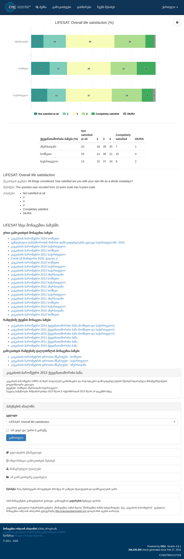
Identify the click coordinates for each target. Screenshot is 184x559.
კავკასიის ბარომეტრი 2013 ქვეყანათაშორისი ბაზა (44, 337)
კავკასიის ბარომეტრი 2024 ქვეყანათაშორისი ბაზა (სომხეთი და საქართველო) (63, 325)
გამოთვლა (16, 437)
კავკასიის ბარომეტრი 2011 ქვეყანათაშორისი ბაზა (44, 341)
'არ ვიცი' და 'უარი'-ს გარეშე (26, 430)
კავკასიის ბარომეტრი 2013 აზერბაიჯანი (37, 274)
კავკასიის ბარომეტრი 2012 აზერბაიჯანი (37, 286)
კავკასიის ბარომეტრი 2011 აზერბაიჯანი (37, 298)
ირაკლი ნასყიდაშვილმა (28, 535)
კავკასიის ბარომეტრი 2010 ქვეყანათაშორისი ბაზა (44, 345)
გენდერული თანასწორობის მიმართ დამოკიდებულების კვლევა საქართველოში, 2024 (67, 242)
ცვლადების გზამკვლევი (24, 452)
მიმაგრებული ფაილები (23, 469)
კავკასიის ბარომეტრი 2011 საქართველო (38, 294)
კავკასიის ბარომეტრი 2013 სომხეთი (35, 278)
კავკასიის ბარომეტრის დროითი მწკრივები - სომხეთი (46, 356)
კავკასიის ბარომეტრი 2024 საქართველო (38, 246)
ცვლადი (11, 415)
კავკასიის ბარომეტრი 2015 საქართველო (38, 266)
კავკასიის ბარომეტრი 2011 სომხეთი (35, 302)
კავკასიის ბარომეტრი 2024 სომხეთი (35, 238)
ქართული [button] (170, 7)
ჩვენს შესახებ (106, 7)
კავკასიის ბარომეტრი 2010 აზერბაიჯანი (37, 310)
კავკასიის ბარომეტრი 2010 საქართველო (38, 306)
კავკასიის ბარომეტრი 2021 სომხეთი (35, 250)
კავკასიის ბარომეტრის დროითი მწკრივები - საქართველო (49, 360)
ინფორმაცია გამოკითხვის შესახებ (30, 460)
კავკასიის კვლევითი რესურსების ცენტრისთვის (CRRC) (34, 532)
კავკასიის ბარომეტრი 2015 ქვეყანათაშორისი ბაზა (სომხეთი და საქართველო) (63, 333)
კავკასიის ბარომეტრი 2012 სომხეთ (34, 290)
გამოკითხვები (61, 7)
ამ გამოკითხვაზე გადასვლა (26, 477)
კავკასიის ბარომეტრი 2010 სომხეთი (35, 314)
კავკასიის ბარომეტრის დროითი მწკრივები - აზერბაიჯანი (48, 364)
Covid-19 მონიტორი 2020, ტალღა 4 (34, 258)
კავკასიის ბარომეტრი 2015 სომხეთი (35, 262)
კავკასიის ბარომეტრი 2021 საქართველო (38, 254)
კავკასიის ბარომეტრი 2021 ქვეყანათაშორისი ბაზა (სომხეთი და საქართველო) (63, 329)
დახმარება (84, 7)
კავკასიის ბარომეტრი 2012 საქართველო (38, 282)
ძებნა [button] (41, 7)
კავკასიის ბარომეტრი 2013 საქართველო (38, 270)
